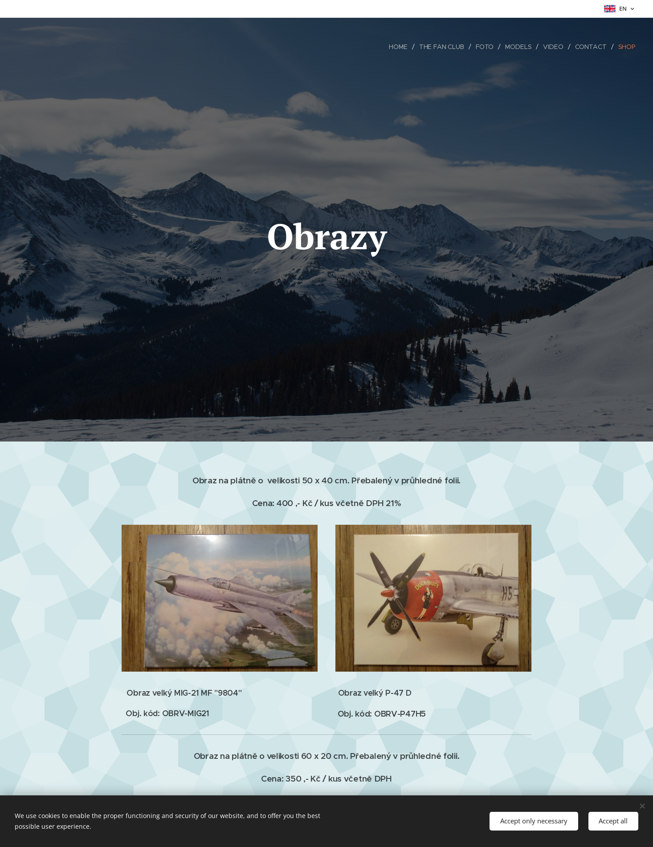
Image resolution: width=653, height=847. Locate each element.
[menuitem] (399, 47)
